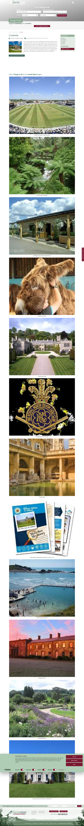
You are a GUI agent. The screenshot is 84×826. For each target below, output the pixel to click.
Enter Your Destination (48, 9)
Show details (61, 823)
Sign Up (79, 805)
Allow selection (74, 814)
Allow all (74, 810)
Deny (74, 818)
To (39, 15)
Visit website (65, 48)
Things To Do (15, 31)
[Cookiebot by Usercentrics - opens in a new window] (7, 824)
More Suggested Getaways (42, 25)
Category (19, 9)
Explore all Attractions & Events (17, 55)
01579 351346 (64, 46)
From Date (19, 15)
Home (10, 31)
